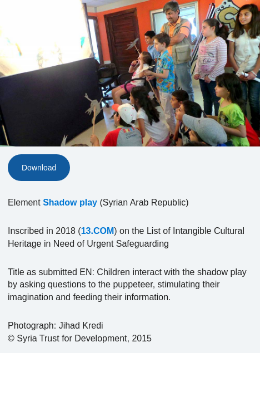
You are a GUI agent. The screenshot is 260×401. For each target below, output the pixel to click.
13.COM (97, 231)
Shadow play (70, 202)
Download (39, 167)
